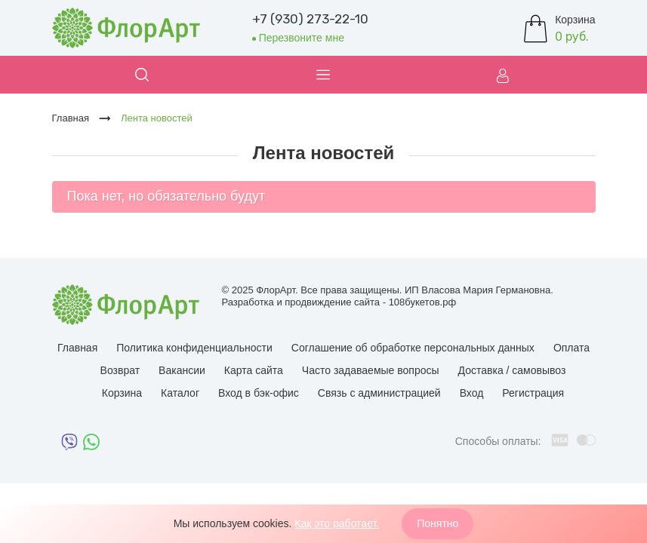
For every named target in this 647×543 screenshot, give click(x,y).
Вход (472, 393)
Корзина (122, 393)
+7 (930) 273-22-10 (310, 18)
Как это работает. (336, 523)
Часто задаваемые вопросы (370, 370)
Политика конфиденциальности (194, 348)
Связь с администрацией (379, 393)
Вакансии (182, 370)
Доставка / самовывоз (512, 370)
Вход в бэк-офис (258, 393)
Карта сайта (253, 370)
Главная (77, 348)
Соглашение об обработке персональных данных (413, 348)
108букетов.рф (422, 302)
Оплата (571, 348)
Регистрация (533, 393)
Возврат (120, 370)
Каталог (180, 393)
